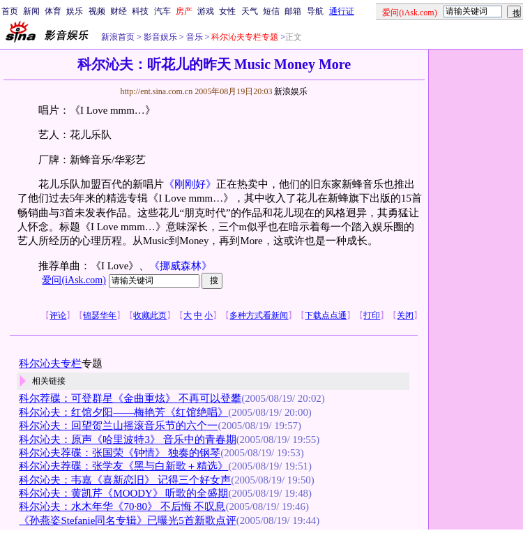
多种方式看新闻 (258, 315)
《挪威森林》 (180, 265)
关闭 (405, 315)
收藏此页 (150, 315)
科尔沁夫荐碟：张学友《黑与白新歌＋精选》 (123, 466)
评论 (58, 315)
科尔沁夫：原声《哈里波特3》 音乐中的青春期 (127, 439)
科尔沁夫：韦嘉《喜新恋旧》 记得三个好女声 (125, 480)
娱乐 (74, 11)
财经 (118, 11)
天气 (249, 11)
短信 (271, 11)
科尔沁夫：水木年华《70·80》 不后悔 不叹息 (122, 506)
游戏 (205, 11)
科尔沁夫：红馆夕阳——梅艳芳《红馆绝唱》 (123, 412)
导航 (315, 11)
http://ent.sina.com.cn (157, 91)
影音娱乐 (160, 37)
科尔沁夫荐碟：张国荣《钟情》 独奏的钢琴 (119, 452)
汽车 (162, 11)
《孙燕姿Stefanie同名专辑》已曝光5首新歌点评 (127, 520)
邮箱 (293, 11)
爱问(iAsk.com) (73, 280)
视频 (97, 11)
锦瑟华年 (99, 315)
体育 (53, 11)
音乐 (193, 37)
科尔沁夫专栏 (50, 363)
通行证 (341, 11)
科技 (140, 11)
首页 (9, 11)
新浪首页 (118, 37)
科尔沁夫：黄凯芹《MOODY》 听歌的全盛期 (123, 493)
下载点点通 (326, 315)
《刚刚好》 (190, 184)
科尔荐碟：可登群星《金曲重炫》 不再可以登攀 (130, 398)
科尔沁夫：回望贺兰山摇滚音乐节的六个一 (118, 425)
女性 (227, 11)
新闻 (31, 11)
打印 (371, 315)
